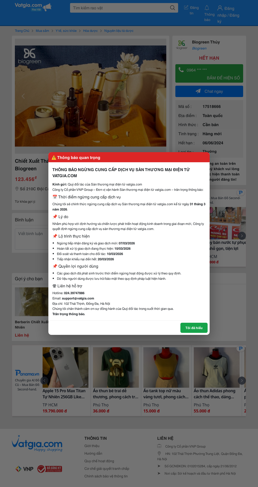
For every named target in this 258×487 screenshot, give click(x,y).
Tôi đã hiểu (194, 327)
